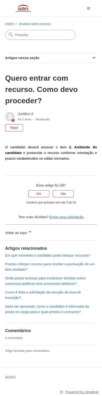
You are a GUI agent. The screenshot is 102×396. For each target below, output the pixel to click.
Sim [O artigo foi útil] (38, 193)
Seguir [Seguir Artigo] (14, 127)
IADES (9, 24)
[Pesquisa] (40, 35)
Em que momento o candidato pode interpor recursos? (47, 255)
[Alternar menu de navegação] (88, 8)
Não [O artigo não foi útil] (63, 193)
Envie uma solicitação (67, 217)
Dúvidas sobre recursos (35, 24)
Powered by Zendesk (81, 392)
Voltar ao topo (19, 232)
